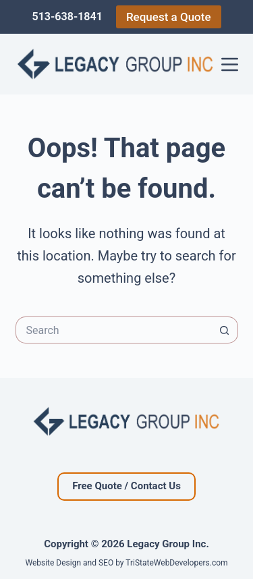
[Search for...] (113, 329)
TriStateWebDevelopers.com (176, 563)
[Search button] (224, 329)
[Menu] (229, 64)
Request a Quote (168, 17)
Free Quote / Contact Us (126, 486)
